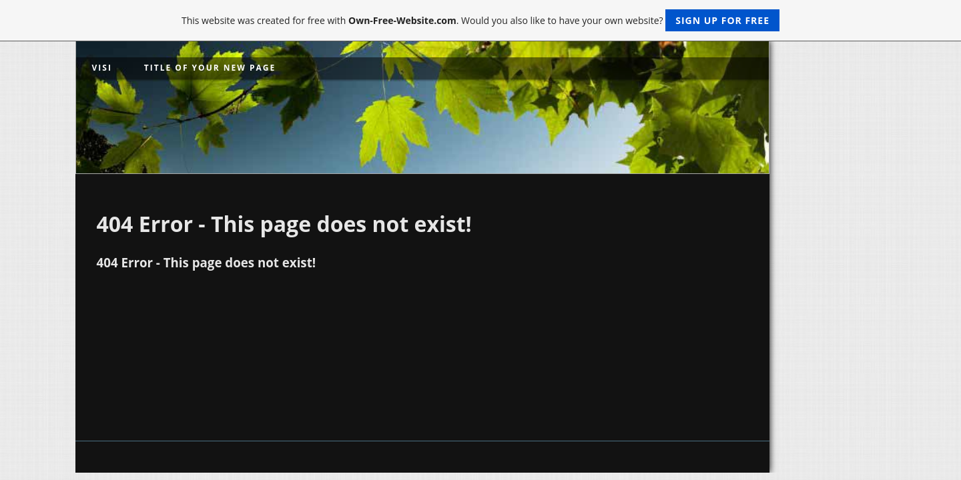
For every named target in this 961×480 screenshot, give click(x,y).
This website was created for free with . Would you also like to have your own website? (480, 20)
